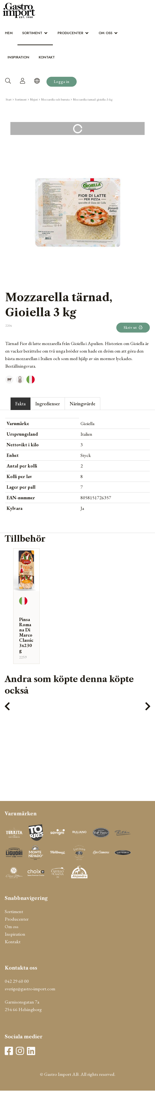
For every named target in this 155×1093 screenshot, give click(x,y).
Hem (9, 33)
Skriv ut (133, 327)
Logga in (61, 81)
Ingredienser (47, 404)
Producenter (70, 33)
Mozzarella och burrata (55, 99)
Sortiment (32, 33)
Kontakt (47, 57)
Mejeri (34, 99)
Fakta (20, 404)
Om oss (105, 33)
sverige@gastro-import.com (30, 989)
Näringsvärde (82, 404)
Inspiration (18, 57)
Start (9, 99)
